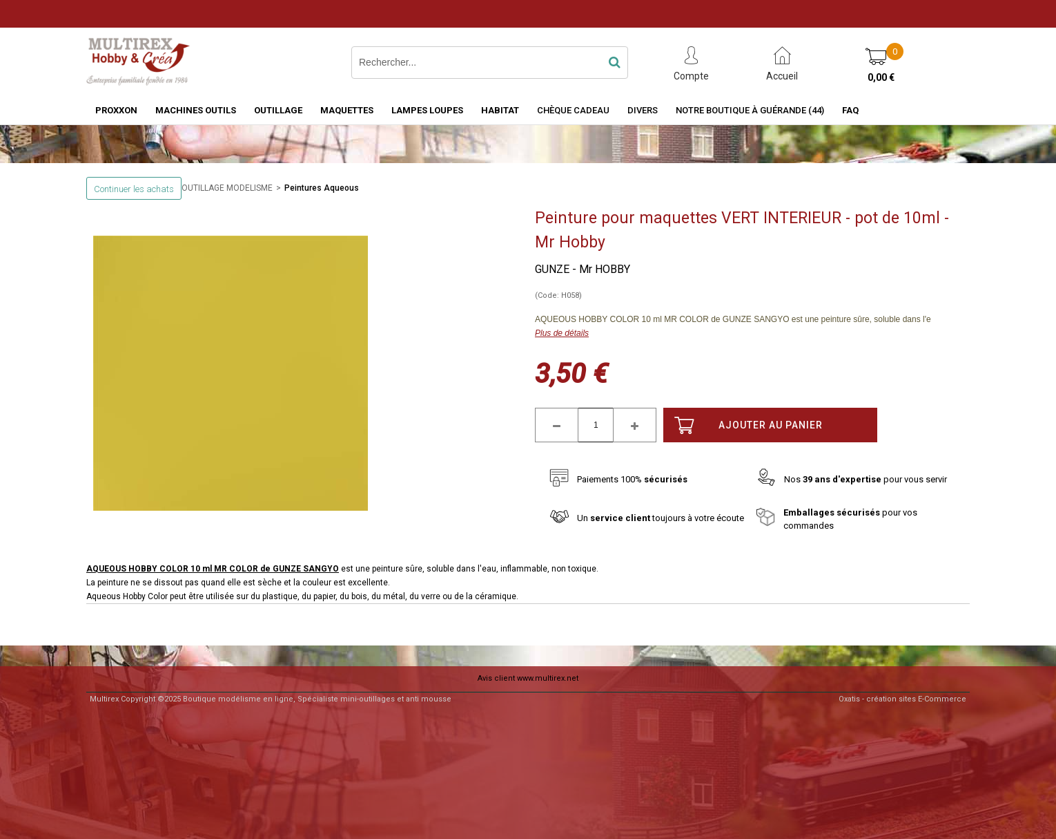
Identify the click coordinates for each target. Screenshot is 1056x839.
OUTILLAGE (278, 110)
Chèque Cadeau (573, 110)
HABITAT (500, 110)
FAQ (850, 110)
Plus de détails (562, 333)
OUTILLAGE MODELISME (227, 188)
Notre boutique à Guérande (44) (750, 110)
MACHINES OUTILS (195, 110)
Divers (642, 110)
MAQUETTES (346, 110)
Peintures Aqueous (321, 188)
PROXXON (116, 110)
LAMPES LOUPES (427, 110)
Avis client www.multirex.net (528, 678)
